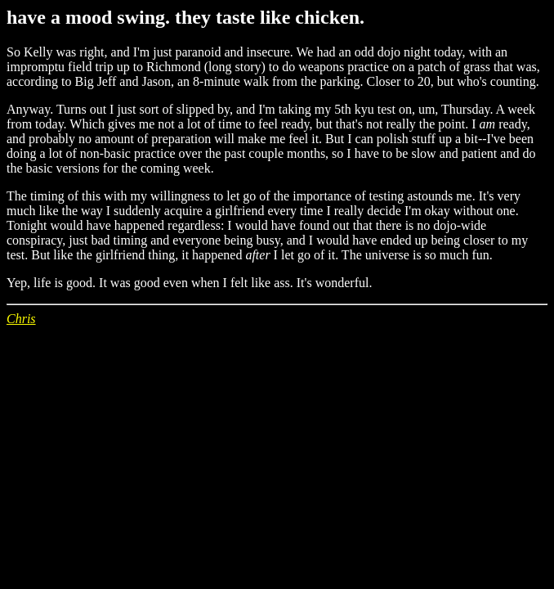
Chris (21, 319)
